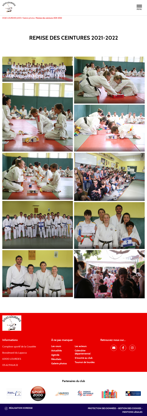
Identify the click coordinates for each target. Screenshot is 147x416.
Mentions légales (132, 412)
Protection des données (102, 408)
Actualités (56, 350)
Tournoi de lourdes (85, 362)
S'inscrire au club (83, 358)
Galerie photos (59, 363)
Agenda (55, 355)
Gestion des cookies (129, 408)
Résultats (56, 359)
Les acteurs (81, 346)
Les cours (56, 346)
